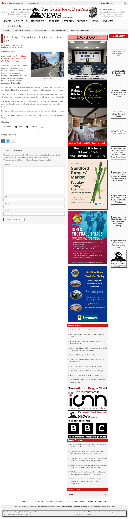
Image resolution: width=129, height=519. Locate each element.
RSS (113, 507)
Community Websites (21, 30)
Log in (81, 512)
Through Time (13, 26)
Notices (107, 21)
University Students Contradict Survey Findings (86, 371)
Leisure (53, 21)
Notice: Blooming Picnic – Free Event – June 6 (86, 366)
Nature (82, 21)
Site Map (6, 30)
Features (37, 21)
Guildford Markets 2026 (80, 30)
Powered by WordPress (101, 512)
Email (6, 203)
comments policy (19, 155)
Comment (7, 164)
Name (6, 196)
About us (20, 21)
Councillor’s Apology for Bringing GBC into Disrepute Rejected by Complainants (86, 481)
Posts (85, 512)
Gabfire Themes (121, 512)
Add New (90, 512)
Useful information (41, 30)
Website (6, 211)
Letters (68, 21)
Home (7, 21)
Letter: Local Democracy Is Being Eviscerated (86, 330)
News (95, 21)
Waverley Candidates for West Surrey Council (86, 375)
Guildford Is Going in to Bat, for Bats (83, 355)
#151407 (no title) (21, 507)
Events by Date (38, 501)
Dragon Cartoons (60, 30)
